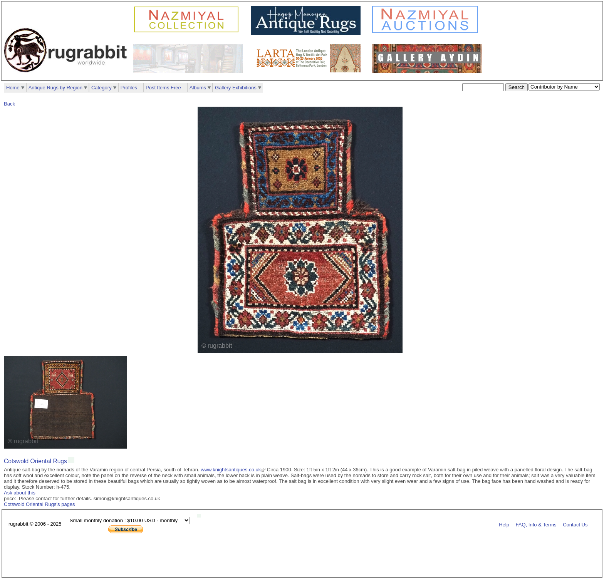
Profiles (129, 87)
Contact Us (575, 524)
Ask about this (19, 493)
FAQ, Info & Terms (536, 524)
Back (9, 104)
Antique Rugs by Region (55, 87)
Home (13, 87)
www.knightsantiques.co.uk (231, 469)
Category (101, 87)
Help (504, 524)
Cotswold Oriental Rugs (35, 461)
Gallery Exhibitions (236, 87)
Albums (198, 87)
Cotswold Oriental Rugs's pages (39, 504)
